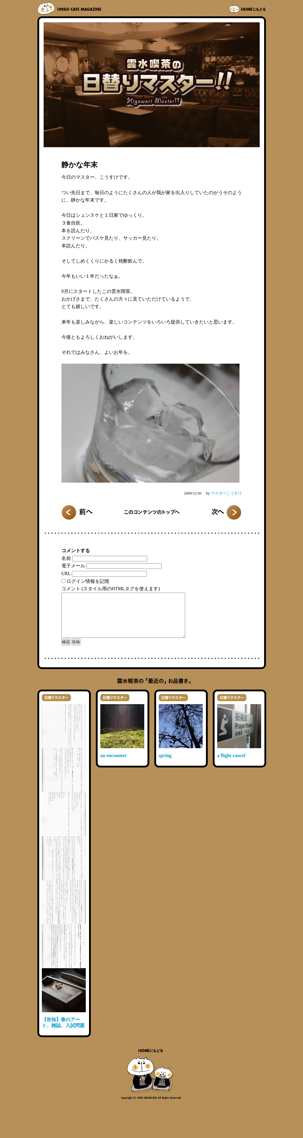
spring (165, 764)
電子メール (73, 565)
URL (66, 573)
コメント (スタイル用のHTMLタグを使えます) (110, 588)
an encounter (113, 764)
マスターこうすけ (226, 493)
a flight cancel (231, 764)
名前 (66, 558)
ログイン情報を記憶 (87, 581)
